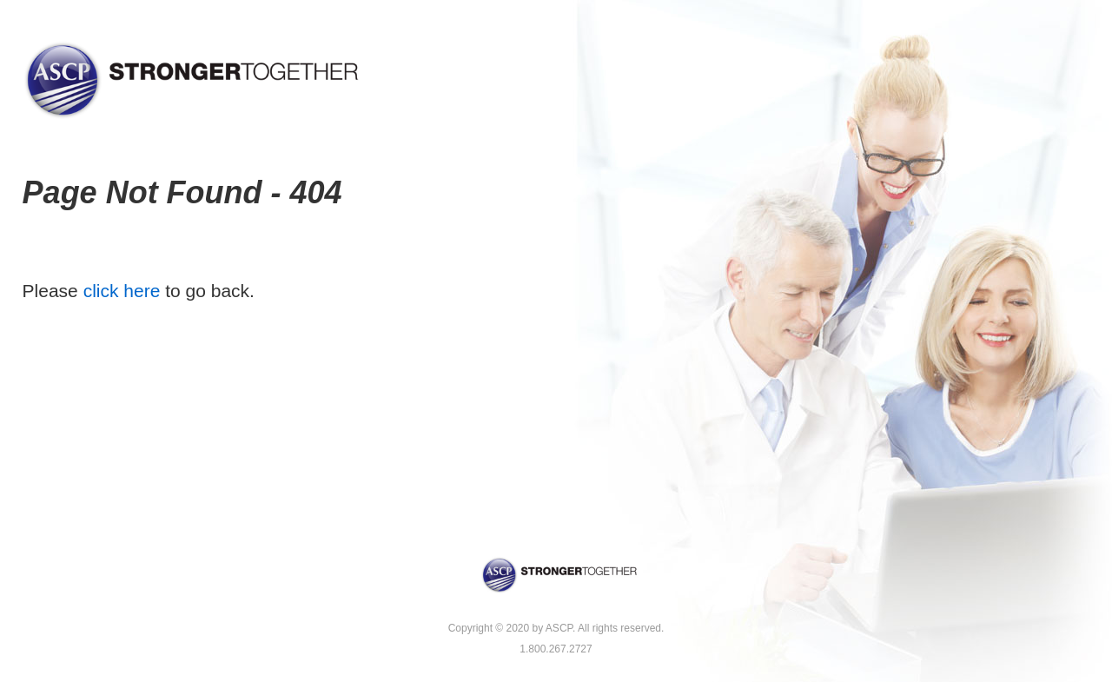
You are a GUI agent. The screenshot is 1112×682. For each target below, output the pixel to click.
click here (122, 291)
